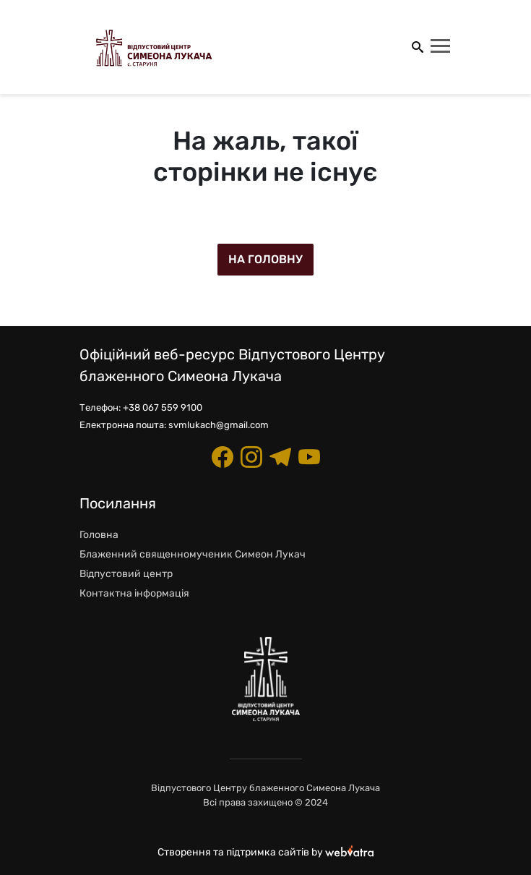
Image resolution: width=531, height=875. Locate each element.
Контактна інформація (134, 593)
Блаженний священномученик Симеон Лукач (192, 554)
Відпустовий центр (126, 574)
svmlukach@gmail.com (218, 424)
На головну (265, 259)
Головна (98, 535)
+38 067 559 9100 (162, 407)
